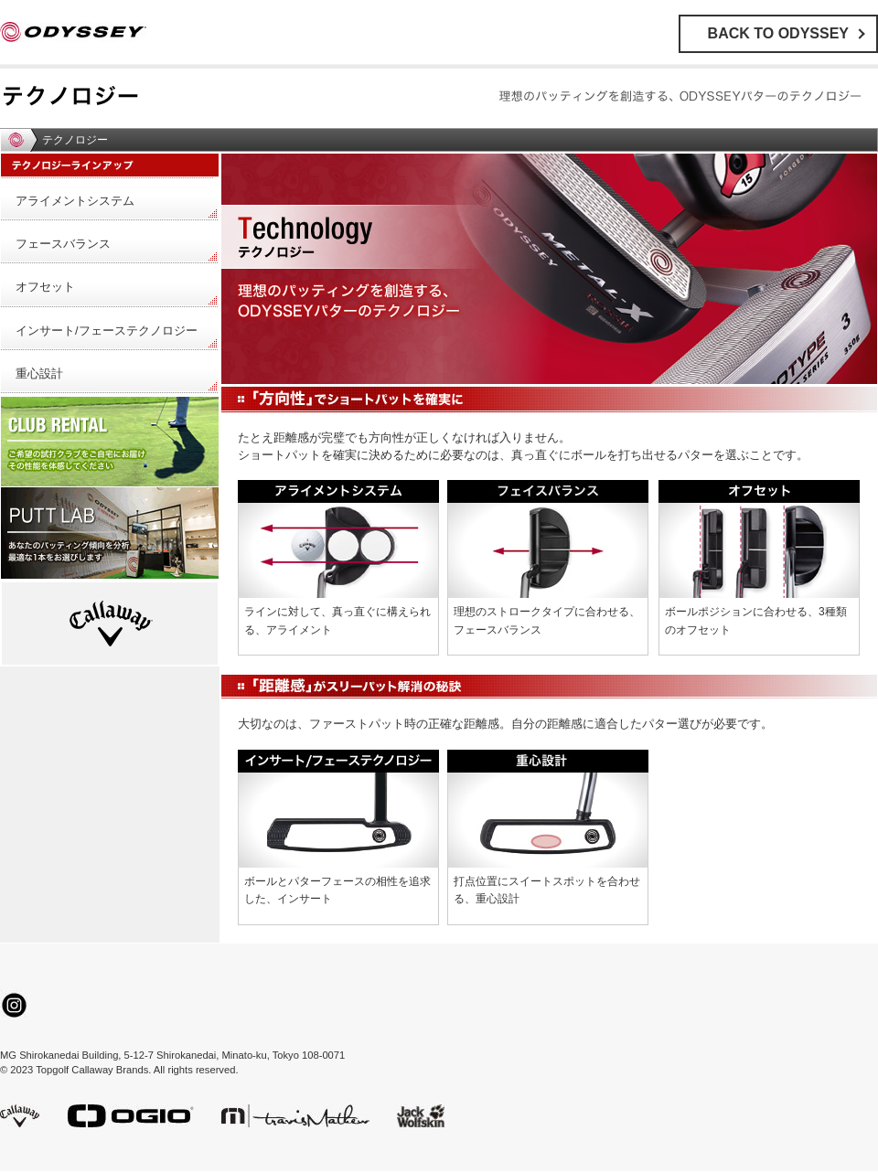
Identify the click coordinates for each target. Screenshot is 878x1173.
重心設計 (39, 373)
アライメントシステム (75, 201)
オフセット (45, 286)
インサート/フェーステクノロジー (107, 330)
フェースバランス (63, 244)
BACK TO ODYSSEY (778, 33)
